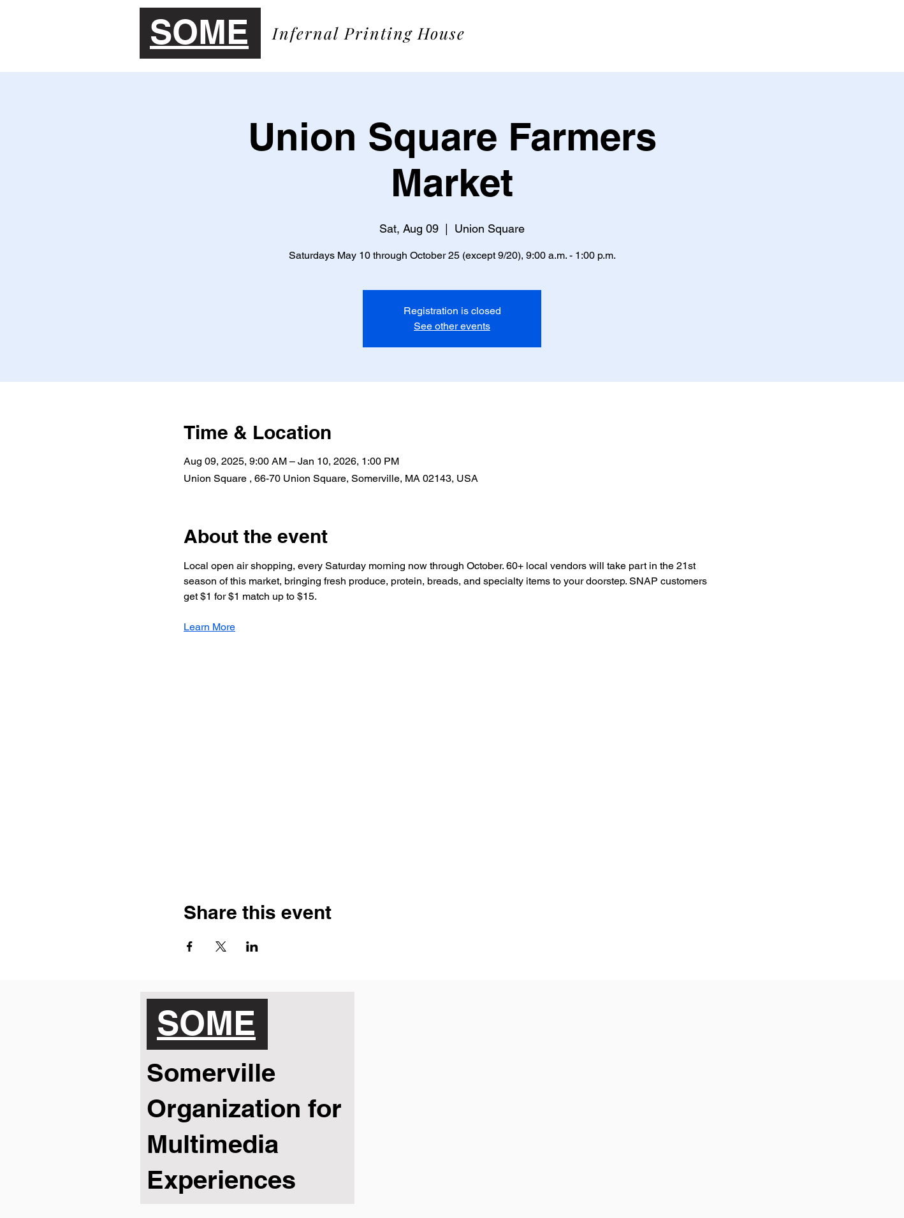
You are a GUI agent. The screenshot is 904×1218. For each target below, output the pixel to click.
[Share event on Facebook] (190, 946)
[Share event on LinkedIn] (252, 946)
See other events (452, 326)
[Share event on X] (221, 946)
